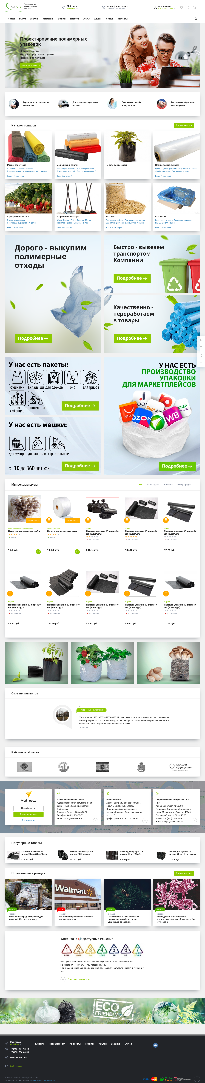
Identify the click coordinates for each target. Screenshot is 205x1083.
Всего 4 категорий (15, 228)
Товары (11, 19)
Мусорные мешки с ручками (35, 171)
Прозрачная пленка (180, 171)
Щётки (85, 223)
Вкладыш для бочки (164, 220)
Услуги (22, 19)
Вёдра (59, 220)
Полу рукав (183, 169)
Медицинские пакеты (67, 165)
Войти (160, 8)
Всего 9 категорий (64, 228)
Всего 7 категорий (163, 176)
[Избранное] (181, 7)
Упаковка (110, 216)
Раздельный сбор (25, 169)
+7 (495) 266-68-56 (19, 1052)
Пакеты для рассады (116, 165)
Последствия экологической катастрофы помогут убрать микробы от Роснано (176, 919)
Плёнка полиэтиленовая (167, 165)
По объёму (11, 169)
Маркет (89, 528)
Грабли (66, 220)
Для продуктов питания (135, 220)
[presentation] (63, 979)
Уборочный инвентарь (68, 216)
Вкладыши (160, 216)
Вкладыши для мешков (165, 223)
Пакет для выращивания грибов (24, 531)
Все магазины (28, 820)
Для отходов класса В (66, 171)
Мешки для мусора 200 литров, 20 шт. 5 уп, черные (182, 852)
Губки (73, 220)
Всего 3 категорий (163, 228)
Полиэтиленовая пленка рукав (62, 531)
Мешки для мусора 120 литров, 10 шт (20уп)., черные (131, 854)
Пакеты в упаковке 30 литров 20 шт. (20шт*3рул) (34, 852)
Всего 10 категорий (15, 176)
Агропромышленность (18, 216)
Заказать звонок (28, 814)
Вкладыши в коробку (183, 220)
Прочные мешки (14, 171)
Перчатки (61, 223)
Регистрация (168, 8)
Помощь (109, 19)
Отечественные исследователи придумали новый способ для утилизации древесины (123, 919)
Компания (48, 19)
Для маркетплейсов (114, 220)
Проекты (61, 19)
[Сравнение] (188, 7)
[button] (117, 6)
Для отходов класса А (66, 169)
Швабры (77, 223)
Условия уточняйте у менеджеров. (42, 1080)
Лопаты (80, 220)
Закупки (34, 19)
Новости (74, 19)
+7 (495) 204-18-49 (19, 1049)
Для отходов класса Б (86, 169)
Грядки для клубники (16, 220)
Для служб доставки (115, 223)
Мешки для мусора (16, 165)
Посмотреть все (184, 125)
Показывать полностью (79, 979)
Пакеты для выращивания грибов (21, 223)
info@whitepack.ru (16, 1066)
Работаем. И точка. (25, 752)
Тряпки (69, 223)
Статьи (86, 19)
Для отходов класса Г (86, 171)
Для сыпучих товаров (134, 223)
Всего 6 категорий (64, 176)
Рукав (157, 169)
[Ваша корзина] (194, 7)
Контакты (123, 19)
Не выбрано (72, 8)
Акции (97, 19)
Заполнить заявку (31, 65)
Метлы (88, 220)
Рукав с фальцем (169, 169)
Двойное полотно (162, 171)
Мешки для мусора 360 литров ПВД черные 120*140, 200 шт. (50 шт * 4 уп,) (83, 855)
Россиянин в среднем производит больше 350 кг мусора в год (26, 918)
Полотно (193, 169)
